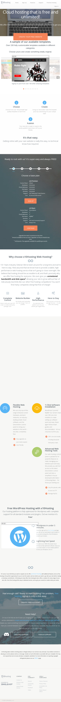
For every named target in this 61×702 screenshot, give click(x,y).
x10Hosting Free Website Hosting (6, 676)
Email (22, 171)
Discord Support (21, 635)
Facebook (30, 687)
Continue (30, 228)
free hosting (51, 530)
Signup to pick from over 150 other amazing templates (30, 84)
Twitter (29, 690)
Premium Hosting (51, 2)
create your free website (30, 37)
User (30, 171)
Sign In (56, 6)
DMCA (36, 658)
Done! (47, 171)
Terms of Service (43, 681)
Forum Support (44, 635)
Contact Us (19, 680)
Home (17, 2)
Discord (30, 681)
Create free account (30, 602)
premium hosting (36, 574)
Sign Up (24, 2)
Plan (13, 171)
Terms (39, 171)
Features (32, 2)
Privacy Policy (42, 683)
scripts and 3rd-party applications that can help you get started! (37, 620)
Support (41, 2)
